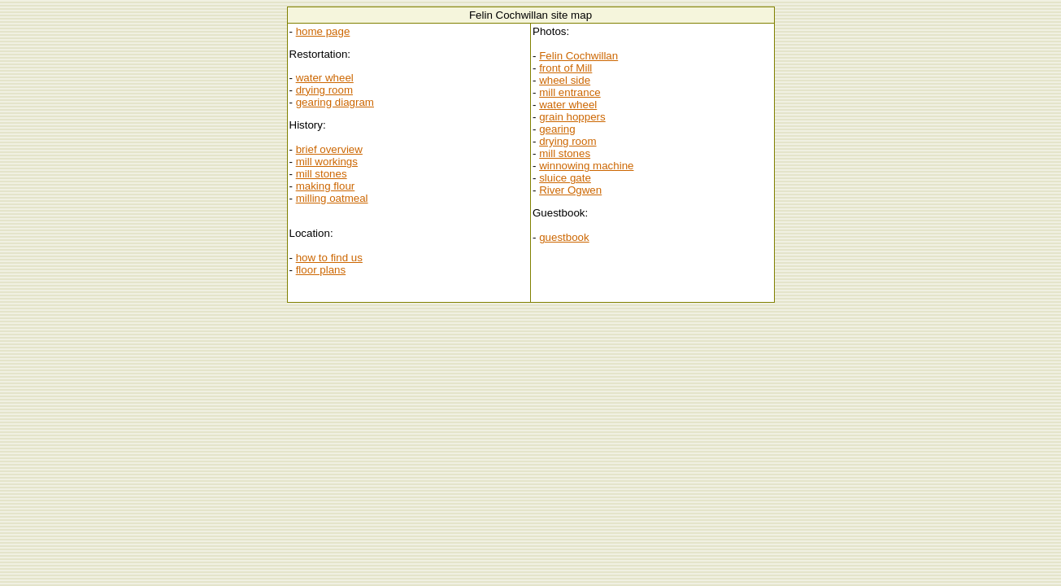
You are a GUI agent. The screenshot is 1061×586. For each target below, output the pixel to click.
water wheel (325, 78)
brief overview (329, 149)
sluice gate (565, 178)
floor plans (321, 270)
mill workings (327, 161)
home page (323, 31)
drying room (324, 90)
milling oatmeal (332, 198)
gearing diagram (335, 102)
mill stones (321, 174)
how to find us (329, 257)
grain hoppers (572, 117)
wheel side (564, 80)
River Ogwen (570, 190)
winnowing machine (586, 166)
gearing (557, 129)
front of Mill (565, 68)
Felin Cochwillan (578, 56)
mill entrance (570, 92)
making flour (325, 186)
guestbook (564, 237)
